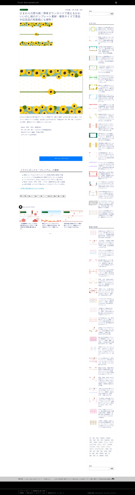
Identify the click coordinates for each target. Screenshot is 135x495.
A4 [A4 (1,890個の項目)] (90, 438)
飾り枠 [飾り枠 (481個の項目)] (106, 455)
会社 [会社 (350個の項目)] (111, 448)
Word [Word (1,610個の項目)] (91, 442)
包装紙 (50, 196)
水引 (60, 196)
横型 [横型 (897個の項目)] (93, 453)
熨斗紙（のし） (24, 9)
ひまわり (31, 196)
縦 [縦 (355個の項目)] (109, 453)
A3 (22, 196)
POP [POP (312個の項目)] (102, 440)
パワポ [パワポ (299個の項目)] (98, 446)
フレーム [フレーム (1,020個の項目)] (108, 446)
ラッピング (44, 196)
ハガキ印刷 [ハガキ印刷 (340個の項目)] (109, 444)
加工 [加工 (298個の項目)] (94, 451)
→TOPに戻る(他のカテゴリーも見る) (32, 188)
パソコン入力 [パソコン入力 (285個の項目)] (92, 446)
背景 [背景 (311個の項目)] (94, 455)
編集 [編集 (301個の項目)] (106, 453)
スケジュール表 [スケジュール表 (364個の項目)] (93, 444)
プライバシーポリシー (25, 490)
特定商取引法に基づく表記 (39, 490)
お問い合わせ (30, 492)
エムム (43, 492)
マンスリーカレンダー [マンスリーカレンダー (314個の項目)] (99, 448)
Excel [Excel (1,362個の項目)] (97, 438)
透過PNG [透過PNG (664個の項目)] (101, 455)
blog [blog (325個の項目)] (93, 438)
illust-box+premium (28, 2)
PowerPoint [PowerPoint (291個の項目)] (107, 440)
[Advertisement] (67, 34)
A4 (26, 196)
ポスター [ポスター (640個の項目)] (91, 448)
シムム (60, 492)
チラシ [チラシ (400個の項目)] (104, 444)
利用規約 (22, 492)
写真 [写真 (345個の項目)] (90, 451)
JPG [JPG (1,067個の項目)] (90, 440)
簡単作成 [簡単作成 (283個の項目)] (101, 453)
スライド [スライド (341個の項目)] (99, 444)
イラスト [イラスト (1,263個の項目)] (111, 442)
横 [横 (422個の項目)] (90, 453)
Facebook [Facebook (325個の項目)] (102, 438)
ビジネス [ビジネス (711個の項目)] (103, 446)
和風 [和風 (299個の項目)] (101, 451)
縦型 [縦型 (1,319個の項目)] (90, 455)
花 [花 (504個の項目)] (97, 455)
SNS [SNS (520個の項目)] (112, 440)
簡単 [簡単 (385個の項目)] (97, 453)
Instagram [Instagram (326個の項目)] (108, 438)
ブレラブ (37, 492)
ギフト (37, 196)
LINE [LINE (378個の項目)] (94, 440)
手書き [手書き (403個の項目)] (110, 451)
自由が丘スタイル (52, 492)
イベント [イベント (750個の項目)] (106, 442)
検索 (90, 11)
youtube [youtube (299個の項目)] (95, 442)
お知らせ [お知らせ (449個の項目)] (100, 442)
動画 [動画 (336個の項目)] (98, 451)
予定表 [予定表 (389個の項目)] (107, 448)
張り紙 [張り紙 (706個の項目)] (105, 451)
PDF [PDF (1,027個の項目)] (98, 440)
